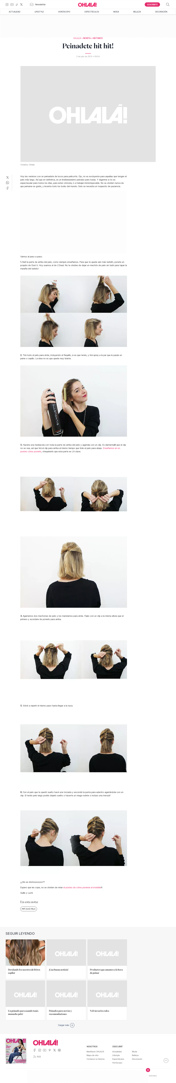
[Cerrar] (148, 1070)
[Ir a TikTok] (18, 4)
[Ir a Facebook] (35, 1052)
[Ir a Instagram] (8, 4)
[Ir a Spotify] (60, 1052)
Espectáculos (92, 12)
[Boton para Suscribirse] (152, 4)
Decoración (161, 12)
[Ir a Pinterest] (50, 1052)
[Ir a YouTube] (13, 4)
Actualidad (14, 12)
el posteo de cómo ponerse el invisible (82, 887)
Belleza (137, 12)
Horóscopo (64, 12)
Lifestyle (39, 12)
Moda (116, 12)
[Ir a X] (22, 4)
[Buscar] (168, 4)
